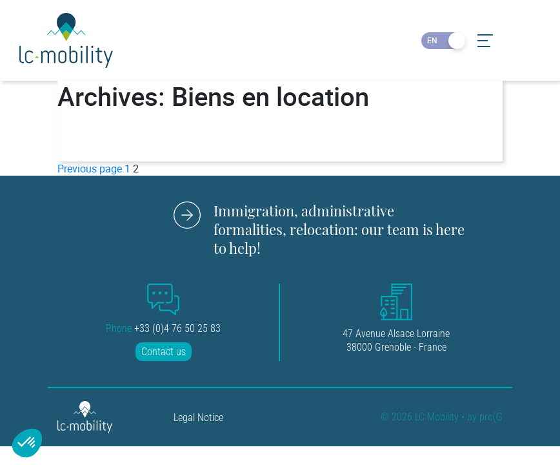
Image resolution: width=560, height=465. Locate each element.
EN (432, 40)
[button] (27, 443)
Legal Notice (198, 417)
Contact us (163, 352)
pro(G (491, 417)
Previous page (89, 168)
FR (453, 40)
